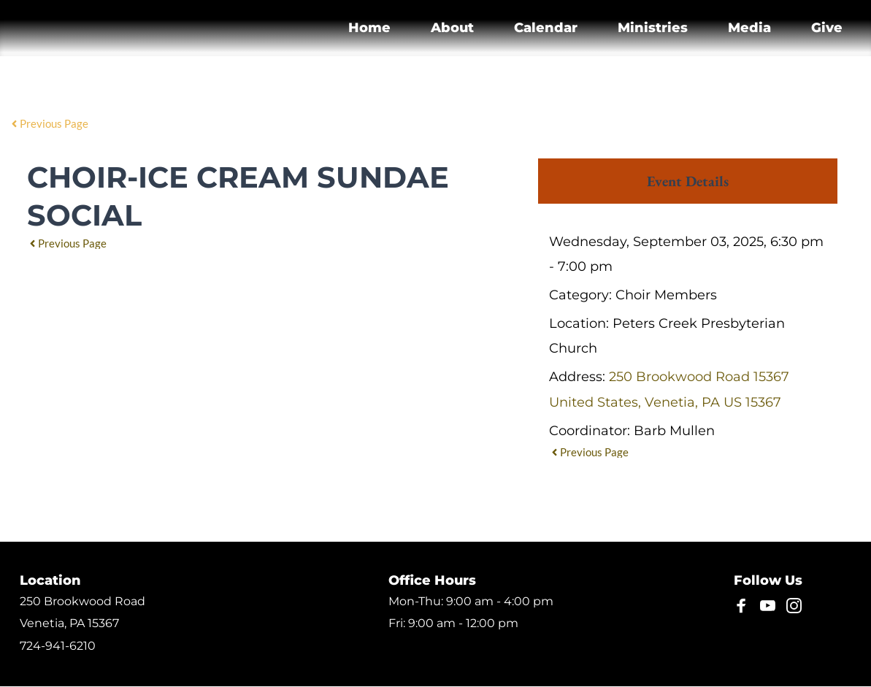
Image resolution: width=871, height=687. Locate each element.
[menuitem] (369, 28)
